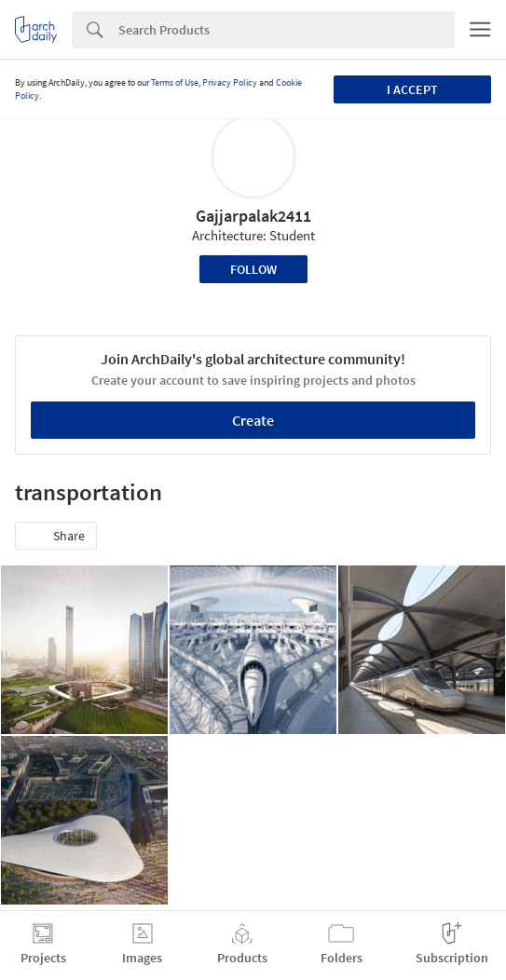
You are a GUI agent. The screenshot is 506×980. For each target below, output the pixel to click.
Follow (253, 269)
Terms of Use (174, 82)
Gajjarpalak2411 (253, 215)
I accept (412, 89)
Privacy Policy (229, 82)
